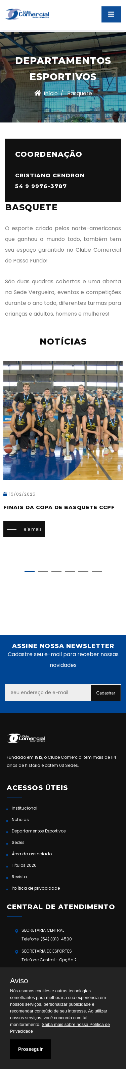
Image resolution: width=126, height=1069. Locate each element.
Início (46, 93)
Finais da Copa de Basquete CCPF (59, 507)
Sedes (18, 842)
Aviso (19, 980)
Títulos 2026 (24, 865)
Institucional (24, 808)
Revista (19, 877)
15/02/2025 (19, 494)
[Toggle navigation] (111, 12)
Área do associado (32, 854)
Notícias (20, 819)
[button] (30, 571)
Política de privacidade (36, 888)
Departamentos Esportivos (39, 831)
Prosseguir (30, 1049)
